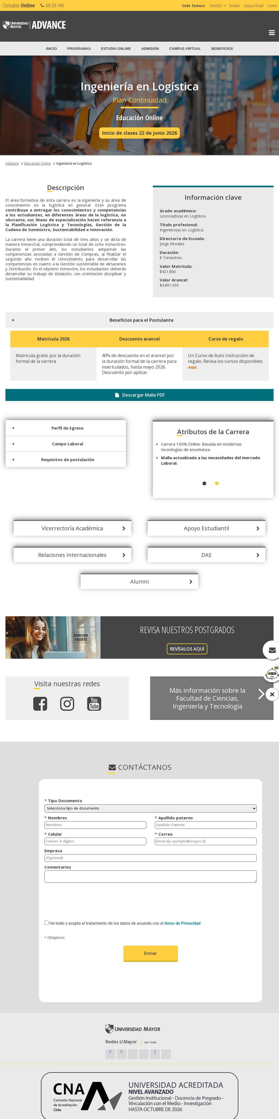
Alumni (123, 581)
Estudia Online (116, 49)
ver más (150, 1042)
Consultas (19, 5)
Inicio (51, 49)
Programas (79, 49)
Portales (234, 5)
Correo (272, 5)
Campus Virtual (253, 5)
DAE (190, 555)
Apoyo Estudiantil (190, 528)
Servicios (216, 5)
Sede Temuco (193, 5)
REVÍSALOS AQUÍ (171, 649)
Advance (12, 163)
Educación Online (37, 163)
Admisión (150, 49)
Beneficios (222, 49)
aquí (176, 367)
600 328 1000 (52, 5)
